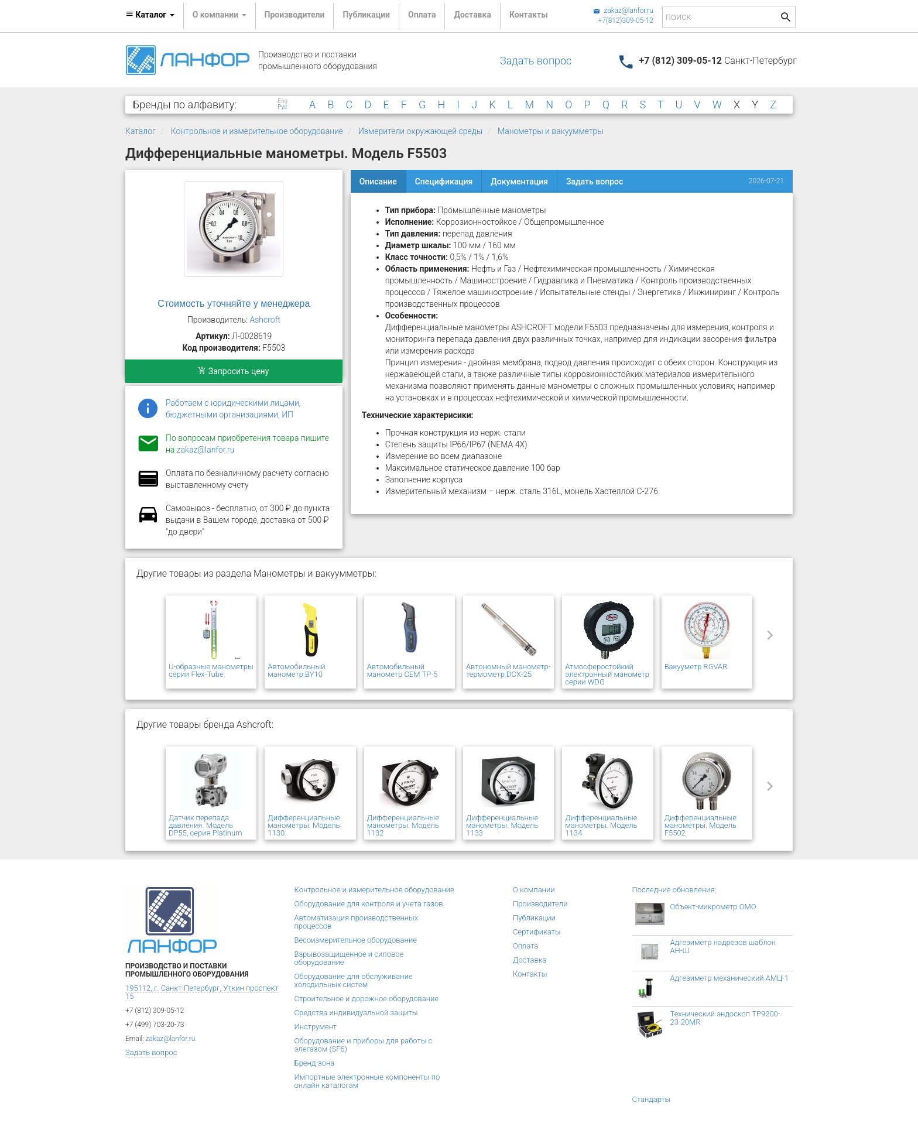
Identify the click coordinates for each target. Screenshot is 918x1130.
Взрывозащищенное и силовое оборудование (349, 958)
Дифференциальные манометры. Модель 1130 (304, 825)
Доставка (472, 14)
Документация (519, 181)
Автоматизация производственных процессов (356, 921)
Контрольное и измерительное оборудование (257, 131)
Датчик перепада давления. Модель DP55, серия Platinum (205, 825)
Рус (282, 107)
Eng (282, 101)
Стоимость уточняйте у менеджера (233, 304)
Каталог (140, 131)
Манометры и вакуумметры (551, 131)
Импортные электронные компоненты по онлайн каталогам (367, 1081)
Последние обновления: (674, 889)
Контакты (528, 14)
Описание (378, 181)
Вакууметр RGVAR (696, 666)
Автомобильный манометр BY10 (296, 670)
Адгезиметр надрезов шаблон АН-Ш (723, 946)
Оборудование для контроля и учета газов (368, 903)
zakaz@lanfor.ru (623, 10)
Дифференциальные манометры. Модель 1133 (502, 825)
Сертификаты (537, 931)
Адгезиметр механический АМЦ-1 (729, 978)
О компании (534, 889)
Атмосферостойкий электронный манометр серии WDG (607, 674)
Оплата (422, 14)
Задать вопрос (535, 60)
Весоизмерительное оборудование (355, 940)
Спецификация (444, 181)
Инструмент (315, 1026)
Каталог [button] (149, 14)
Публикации (366, 14)
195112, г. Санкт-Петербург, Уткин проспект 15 (201, 992)
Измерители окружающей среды (420, 131)
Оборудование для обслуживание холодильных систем (353, 980)
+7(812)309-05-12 (625, 20)
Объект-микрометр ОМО (713, 906)
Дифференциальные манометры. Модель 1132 (403, 825)
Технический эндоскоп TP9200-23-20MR (725, 1017)
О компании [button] (219, 14)
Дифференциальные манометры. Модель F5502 (700, 825)
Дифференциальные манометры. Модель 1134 (601, 825)
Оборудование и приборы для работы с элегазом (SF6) (363, 1044)
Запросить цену (233, 371)
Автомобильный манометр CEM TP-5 (402, 670)
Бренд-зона (314, 1063)
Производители (295, 14)
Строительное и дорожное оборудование (366, 998)
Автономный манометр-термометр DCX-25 (508, 670)
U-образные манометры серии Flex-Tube (211, 670)
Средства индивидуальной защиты (356, 1012)
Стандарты (651, 1099)
